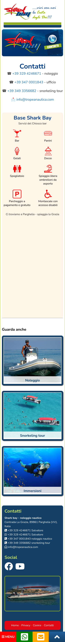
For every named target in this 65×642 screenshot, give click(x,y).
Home (15, 625)
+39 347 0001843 (28, 82)
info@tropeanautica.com (35, 99)
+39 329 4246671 (26, 73)
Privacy (25, 625)
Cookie (37, 625)
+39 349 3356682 (21, 91)
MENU (8, 637)
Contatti (49, 625)
